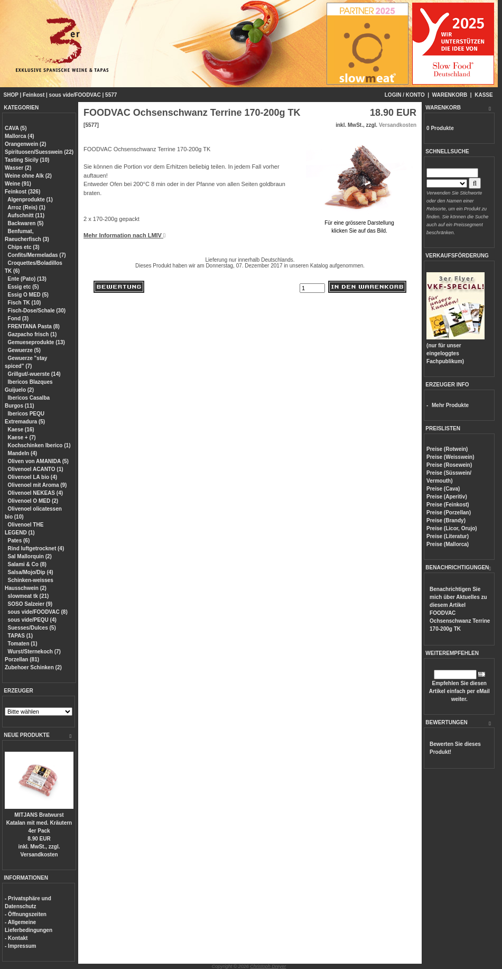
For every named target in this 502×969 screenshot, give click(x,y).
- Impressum (20, 946)
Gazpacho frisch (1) (32, 334)
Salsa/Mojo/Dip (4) (30, 572)
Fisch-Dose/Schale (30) (37, 310)
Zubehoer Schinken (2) (33, 667)
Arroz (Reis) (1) (26, 207)
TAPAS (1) (20, 636)
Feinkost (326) (22, 192)
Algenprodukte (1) (30, 199)
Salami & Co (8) (27, 564)
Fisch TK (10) (24, 303)
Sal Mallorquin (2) (30, 556)
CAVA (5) (15, 128)
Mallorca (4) (19, 136)
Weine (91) (18, 184)
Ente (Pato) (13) (27, 279)
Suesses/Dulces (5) (32, 628)
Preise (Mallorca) (447, 544)
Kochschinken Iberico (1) (39, 445)
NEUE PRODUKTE (27, 735)
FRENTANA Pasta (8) (34, 326)
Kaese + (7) (22, 437)
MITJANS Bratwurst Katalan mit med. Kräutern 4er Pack (39, 823)
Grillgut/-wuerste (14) (34, 374)
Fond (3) (18, 318)
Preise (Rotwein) (447, 449)
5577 (111, 95)
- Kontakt (16, 938)
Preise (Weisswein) (450, 457)
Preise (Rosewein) (449, 465)
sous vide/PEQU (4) (32, 620)
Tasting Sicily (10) (27, 160)
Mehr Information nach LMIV (124, 235)
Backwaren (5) (26, 223)
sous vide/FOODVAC (75, 95)
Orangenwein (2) (25, 144)
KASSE (483, 95)
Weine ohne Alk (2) (28, 176)
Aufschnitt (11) (25, 215)
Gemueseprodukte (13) (36, 342)
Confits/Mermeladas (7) (37, 255)
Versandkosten (39, 854)
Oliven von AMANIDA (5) (38, 461)
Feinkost (33, 95)
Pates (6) (19, 540)
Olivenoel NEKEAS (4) (35, 493)
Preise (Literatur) (447, 536)
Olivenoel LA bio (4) (33, 477)
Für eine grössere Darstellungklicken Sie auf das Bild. (359, 223)
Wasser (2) (18, 168)
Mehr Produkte (450, 405)
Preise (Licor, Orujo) (451, 528)
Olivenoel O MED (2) (33, 501)
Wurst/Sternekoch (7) (34, 651)
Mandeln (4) (23, 453)
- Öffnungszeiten (26, 914)
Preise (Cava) (443, 489)
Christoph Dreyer (268, 966)
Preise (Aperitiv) (446, 497)
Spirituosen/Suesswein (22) (39, 152)
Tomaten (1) (23, 644)
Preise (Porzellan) (448, 512)
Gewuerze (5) (24, 350)
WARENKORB (450, 95)
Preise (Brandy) (446, 520)
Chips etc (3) (24, 247)
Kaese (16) (21, 429)
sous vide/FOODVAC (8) (38, 612)
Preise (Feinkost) (447, 504)
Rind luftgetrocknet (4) (36, 548)
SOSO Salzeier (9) (30, 604)
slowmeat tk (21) (28, 596)
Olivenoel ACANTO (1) (35, 469)
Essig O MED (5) (28, 295)
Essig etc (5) (23, 287)
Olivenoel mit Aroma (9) (37, 485)
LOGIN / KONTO (405, 95)
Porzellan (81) (22, 659)
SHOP (11, 95)
